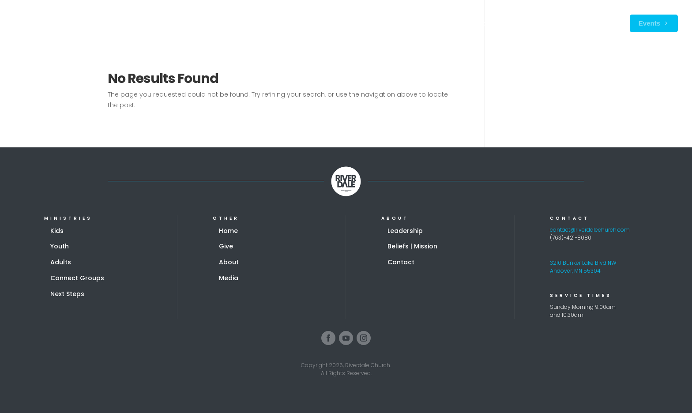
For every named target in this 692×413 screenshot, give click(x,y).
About (229, 262)
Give (226, 246)
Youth (59, 246)
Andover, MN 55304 (575, 270)
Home (228, 230)
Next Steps (67, 293)
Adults (60, 262)
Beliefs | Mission (412, 246)
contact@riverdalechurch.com (590, 229)
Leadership (405, 230)
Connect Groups (77, 278)
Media (228, 278)
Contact (400, 262)
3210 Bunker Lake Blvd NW (583, 263)
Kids (57, 230)
